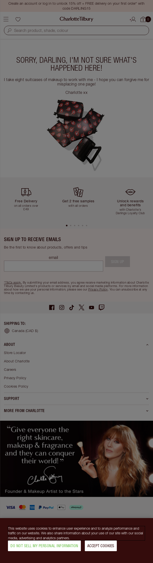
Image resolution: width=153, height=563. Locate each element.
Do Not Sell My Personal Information (44, 548)
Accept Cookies (100, 548)
